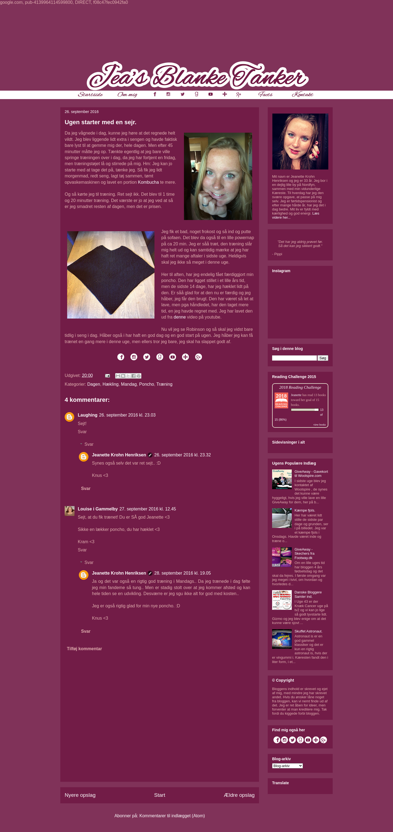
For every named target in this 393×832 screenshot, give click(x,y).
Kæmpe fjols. (304, 510)
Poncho (146, 384)
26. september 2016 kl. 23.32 (182, 455)
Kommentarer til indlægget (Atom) (172, 815)
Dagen (93, 384)
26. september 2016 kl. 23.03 (127, 415)
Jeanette (296, 395)
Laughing (87, 415)
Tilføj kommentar (84, 648)
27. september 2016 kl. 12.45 (148, 509)
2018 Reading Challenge (300, 387)
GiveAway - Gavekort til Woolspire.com (311, 474)
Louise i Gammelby (98, 509)
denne (180, 317)
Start (159, 795)
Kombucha (148, 182)
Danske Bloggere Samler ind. (308, 594)
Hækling (111, 384)
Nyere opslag (80, 795)
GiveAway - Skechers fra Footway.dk (304, 553)
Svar (82, 431)
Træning (164, 384)
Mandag (129, 384)
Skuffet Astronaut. (308, 631)
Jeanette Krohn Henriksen (119, 455)
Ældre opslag (239, 795)
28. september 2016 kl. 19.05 (182, 573)
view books (319, 424)
